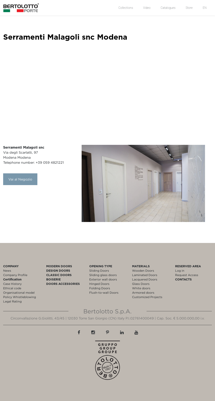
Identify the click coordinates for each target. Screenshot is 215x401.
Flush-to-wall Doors (103, 292)
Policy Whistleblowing (19, 296)
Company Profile (15, 274)
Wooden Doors (143, 270)
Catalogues (168, 7)
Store (189, 7)
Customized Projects (147, 296)
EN (205, 7)
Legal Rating (12, 301)
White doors (141, 288)
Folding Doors (99, 288)
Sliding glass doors (103, 274)
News (7, 270)
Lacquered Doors (144, 279)
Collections (125, 7)
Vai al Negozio (20, 179)
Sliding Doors (99, 270)
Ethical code (12, 288)
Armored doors (143, 292)
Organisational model (19, 292)
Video (147, 7)
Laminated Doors (144, 274)
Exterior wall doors (103, 279)
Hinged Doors (99, 283)
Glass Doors (140, 283)
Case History (12, 283)
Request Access (186, 274)
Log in (179, 270)
